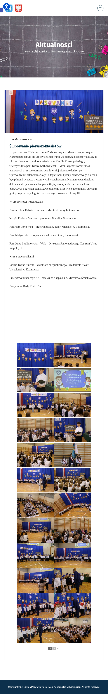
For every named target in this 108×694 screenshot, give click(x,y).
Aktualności (41, 51)
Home (27, 51)
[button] (1, 10)
